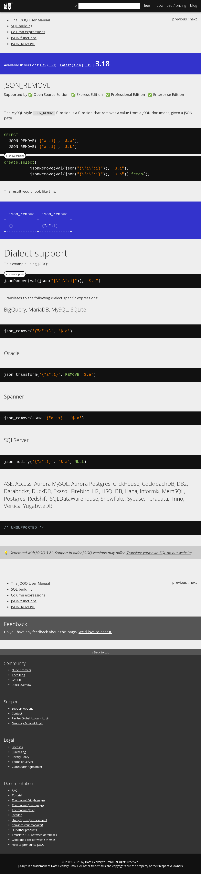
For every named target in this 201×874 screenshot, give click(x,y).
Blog (193, 5)
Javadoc (17, 815)
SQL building (22, 26)
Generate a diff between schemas (34, 839)
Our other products (24, 829)
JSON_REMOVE (23, 43)
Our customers (21, 670)
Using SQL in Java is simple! (29, 820)
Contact (17, 713)
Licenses (17, 746)
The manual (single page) (28, 800)
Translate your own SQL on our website (158, 552)
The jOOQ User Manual (30, 20)
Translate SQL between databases (34, 834)
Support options (22, 708)
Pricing (171, 5)
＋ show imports (15, 155)
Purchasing (19, 751)
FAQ (14, 790)
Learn (148, 5)
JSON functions (24, 38)
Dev (43, 65)
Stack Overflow (21, 684)
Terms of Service (23, 761)
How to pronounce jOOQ (28, 844)
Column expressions (28, 31)
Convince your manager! (27, 824)
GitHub (16, 680)
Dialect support (36, 252)
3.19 (88, 65)
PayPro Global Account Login (30, 718)
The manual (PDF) (23, 810)
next (193, 19)
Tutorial (17, 795)
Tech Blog (18, 675)
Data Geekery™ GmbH (99, 861)
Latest (65, 65)
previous (179, 19)
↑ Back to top (100, 652)
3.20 (76, 65)
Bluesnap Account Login (27, 723)
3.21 (51, 65)
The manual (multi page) (28, 805)
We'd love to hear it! (95, 631)
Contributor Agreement (27, 766)
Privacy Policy (20, 756)
